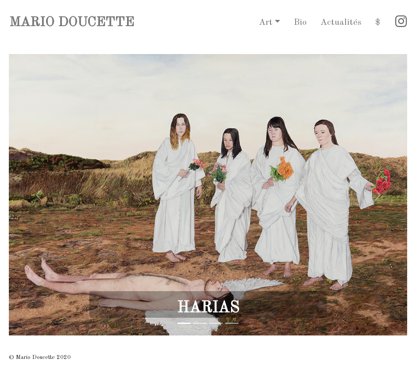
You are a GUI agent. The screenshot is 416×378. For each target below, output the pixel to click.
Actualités (341, 22)
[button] (39, 194)
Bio (300, 22)
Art (266, 22)
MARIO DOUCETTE (71, 22)
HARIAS (208, 308)
